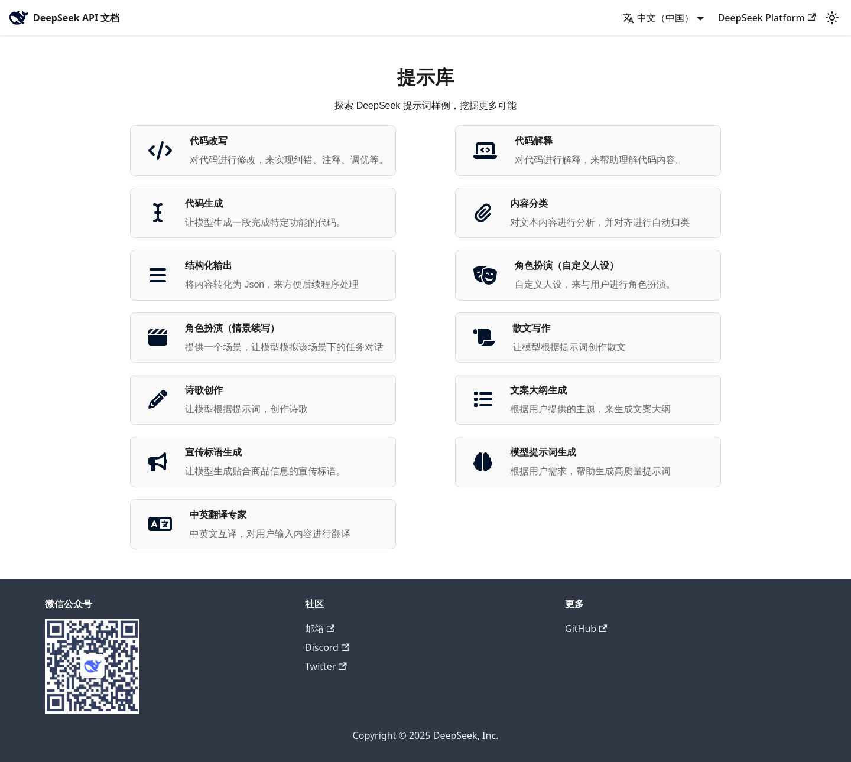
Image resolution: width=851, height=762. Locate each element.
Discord (327, 647)
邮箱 (319, 628)
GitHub (586, 628)
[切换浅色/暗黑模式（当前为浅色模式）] (832, 17)
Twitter (326, 666)
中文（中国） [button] (658, 17)
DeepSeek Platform (767, 17)
